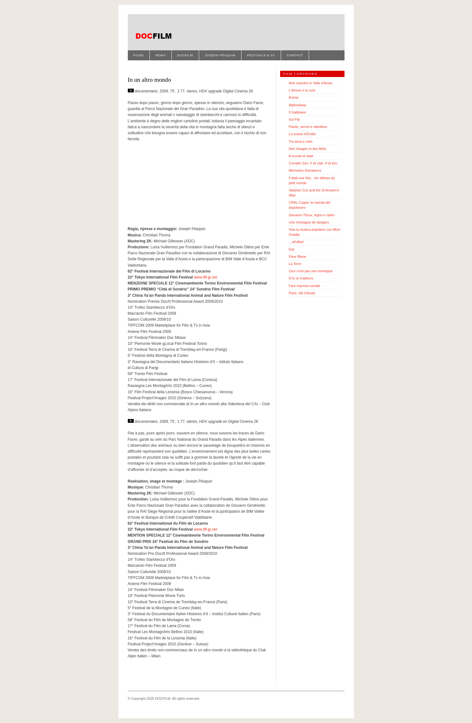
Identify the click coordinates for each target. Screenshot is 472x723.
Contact (295, 55)
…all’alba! (296, 242)
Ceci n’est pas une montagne (311, 271)
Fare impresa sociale (304, 286)
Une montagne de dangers (309, 222)
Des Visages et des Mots (307, 149)
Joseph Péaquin (220, 55)
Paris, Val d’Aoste (302, 293)
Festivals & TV (261, 55)
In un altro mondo (149, 79)
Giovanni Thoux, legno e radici (312, 215)
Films (138, 55)
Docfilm (185, 55)
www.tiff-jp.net (205, 277)
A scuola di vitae (301, 156)
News (160, 55)
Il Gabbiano (297, 112)
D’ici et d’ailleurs (301, 278)
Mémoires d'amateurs (305, 170)
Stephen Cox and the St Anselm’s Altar (314, 192)
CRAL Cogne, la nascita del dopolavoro (309, 205)
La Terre (295, 264)
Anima (294, 97)
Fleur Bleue (297, 256)
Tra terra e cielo (300, 141)
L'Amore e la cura (302, 90)
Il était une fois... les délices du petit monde (312, 180)
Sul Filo (294, 119)
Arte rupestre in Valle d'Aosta (311, 83)
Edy (292, 249)
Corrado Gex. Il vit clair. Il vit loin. (313, 163)
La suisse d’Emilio (302, 134)
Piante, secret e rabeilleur (308, 127)
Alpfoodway (298, 105)
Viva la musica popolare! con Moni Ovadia (314, 232)
